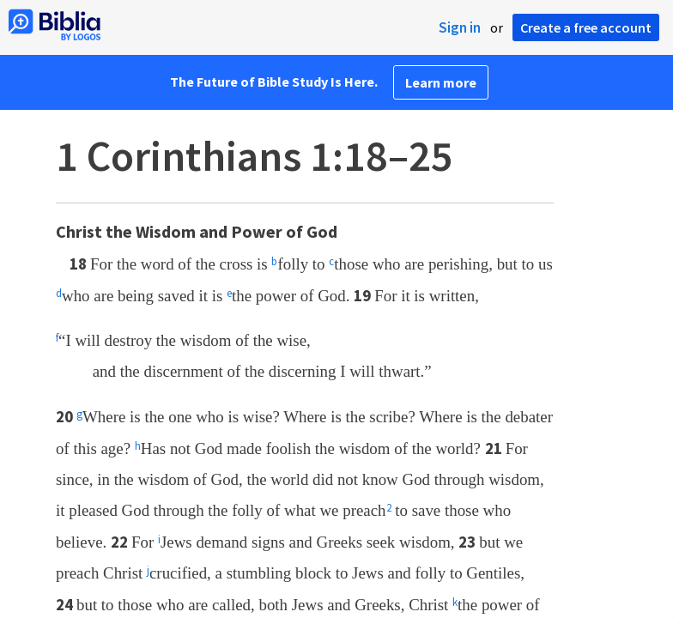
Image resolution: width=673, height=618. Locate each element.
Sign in (460, 27)
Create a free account (586, 27)
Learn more (440, 82)
